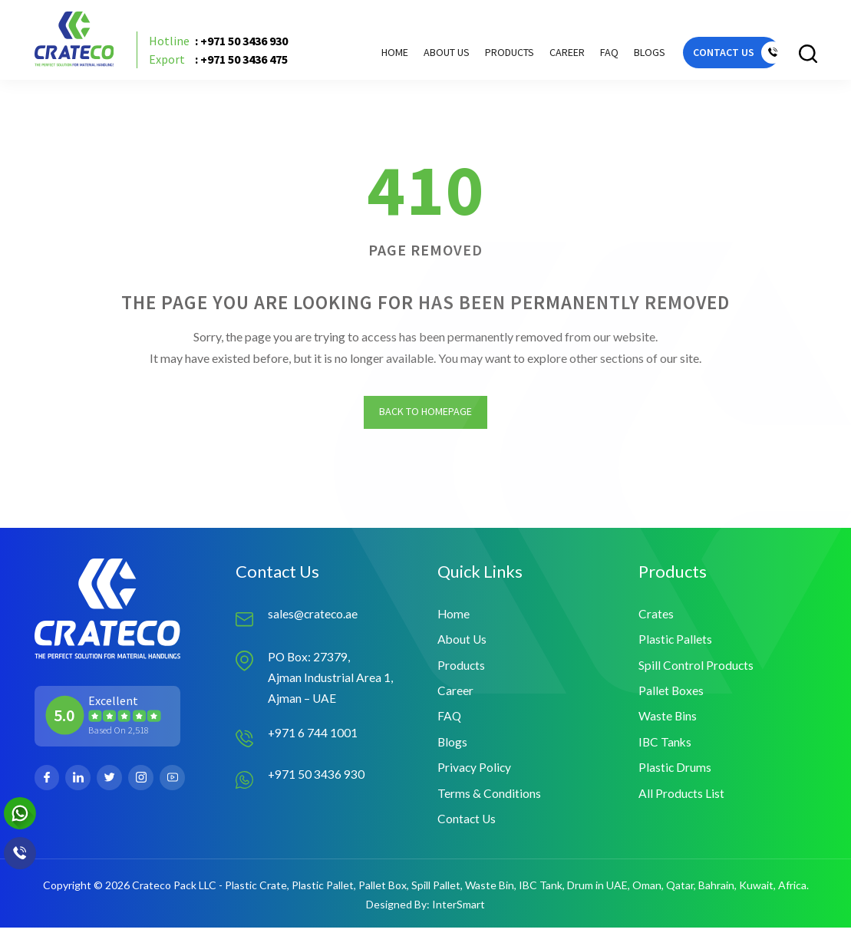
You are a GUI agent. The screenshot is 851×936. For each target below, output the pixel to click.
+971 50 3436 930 (316, 780)
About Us (432, 54)
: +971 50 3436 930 (223, 44)
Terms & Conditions (489, 800)
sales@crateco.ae (314, 618)
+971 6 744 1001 (313, 738)
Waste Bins (668, 722)
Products (461, 670)
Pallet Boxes (671, 696)
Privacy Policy (475, 774)
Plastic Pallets (675, 644)
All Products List (681, 800)
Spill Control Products (696, 670)
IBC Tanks (665, 748)
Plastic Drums (675, 774)
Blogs (635, 54)
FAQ (594, 54)
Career (552, 54)
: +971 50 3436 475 (223, 63)
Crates (656, 618)
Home (380, 54)
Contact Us (467, 826)
